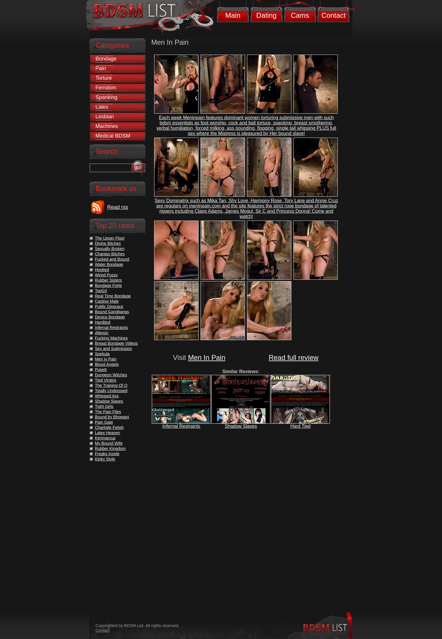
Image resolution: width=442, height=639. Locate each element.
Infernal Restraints (181, 426)
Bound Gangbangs (112, 311)
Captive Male (107, 301)
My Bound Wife (109, 443)
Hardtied (102, 322)
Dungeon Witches (111, 375)
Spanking (106, 97)
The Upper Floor (110, 238)
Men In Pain (206, 357)
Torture (103, 78)
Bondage (105, 59)
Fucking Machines (111, 338)
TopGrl (101, 290)
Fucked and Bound (112, 259)
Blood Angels (107, 364)
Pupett (101, 369)
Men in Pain (105, 359)
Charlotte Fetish (109, 427)
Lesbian (104, 117)
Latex (101, 107)
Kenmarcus (105, 438)
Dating (266, 15)
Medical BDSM (112, 136)
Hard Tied (300, 426)
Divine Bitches (108, 243)
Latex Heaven (107, 432)
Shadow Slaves (241, 426)
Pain (100, 68)
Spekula (102, 353)
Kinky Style (105, 459)
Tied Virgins (105, 380)
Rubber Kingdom (110, 448)
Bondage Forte (108, 285)
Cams (300, 15)
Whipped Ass (107, 396)
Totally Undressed (111, 390)
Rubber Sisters (108, 280)
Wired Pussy (106, 275)
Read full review (294, 357)
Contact (333, 15)
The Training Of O (111, 385)
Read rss (117, 207)
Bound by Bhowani (112, 417)
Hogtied (102, 269)
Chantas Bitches (110, 254)
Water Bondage (109, 264)
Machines (106, 126)
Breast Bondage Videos (116, 343)
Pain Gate (104, 422)
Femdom (105, 88)
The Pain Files (108, 411)
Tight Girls (104, 406)
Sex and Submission (113, 348)
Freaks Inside (107, 453)
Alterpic (102, 332)
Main (232, 15)
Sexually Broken (109, 248)
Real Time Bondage (113, 296)
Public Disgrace (109, 306)
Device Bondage (110, 317)
